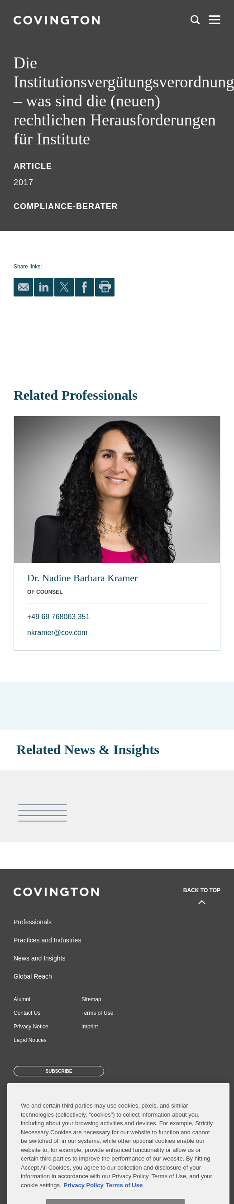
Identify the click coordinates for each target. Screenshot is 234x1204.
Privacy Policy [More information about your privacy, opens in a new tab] (84, 1196)
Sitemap (91, 999)
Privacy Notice (31, 1026)
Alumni (22, 999)
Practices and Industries (47, 940)
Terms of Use (97, 1013)
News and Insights (39, 958)
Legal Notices (30, 1040)
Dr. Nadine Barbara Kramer (82, 577)
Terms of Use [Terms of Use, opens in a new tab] (124, 1196)
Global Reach (33, 976)
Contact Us (27, 1013)
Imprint (89, 1026)
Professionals (33, 922)
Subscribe (59, 1071)
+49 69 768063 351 (58, 617)
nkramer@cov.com (57, 632)
